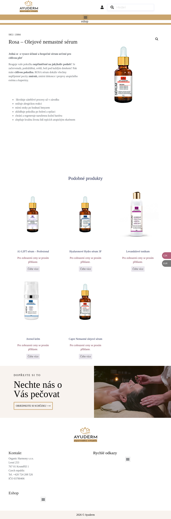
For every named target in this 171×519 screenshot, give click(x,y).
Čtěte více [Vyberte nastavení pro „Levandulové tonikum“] (138, 269)
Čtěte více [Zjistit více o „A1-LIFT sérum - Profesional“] (33, 269)
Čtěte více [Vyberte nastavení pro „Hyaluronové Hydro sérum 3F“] (85, 269)
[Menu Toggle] (85, 21)
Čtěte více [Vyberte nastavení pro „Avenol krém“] (33, 356)
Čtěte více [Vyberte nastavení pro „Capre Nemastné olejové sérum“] (85, 356)
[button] (85, 17)
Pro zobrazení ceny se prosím (33, 257)
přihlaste (32, 261)
